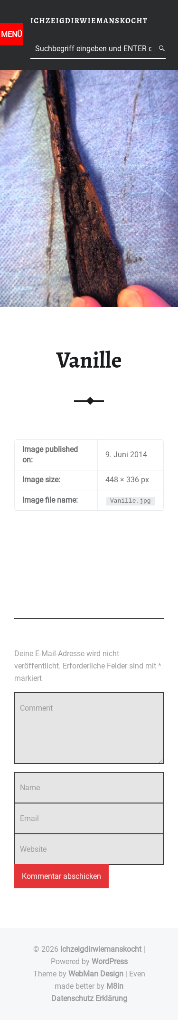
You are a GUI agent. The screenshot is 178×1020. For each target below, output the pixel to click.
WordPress (110, 961)
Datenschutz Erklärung (89, 998)
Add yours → (32, 607)
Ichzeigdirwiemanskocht (100, 949)
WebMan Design (95, 973)
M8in (114, 986)
